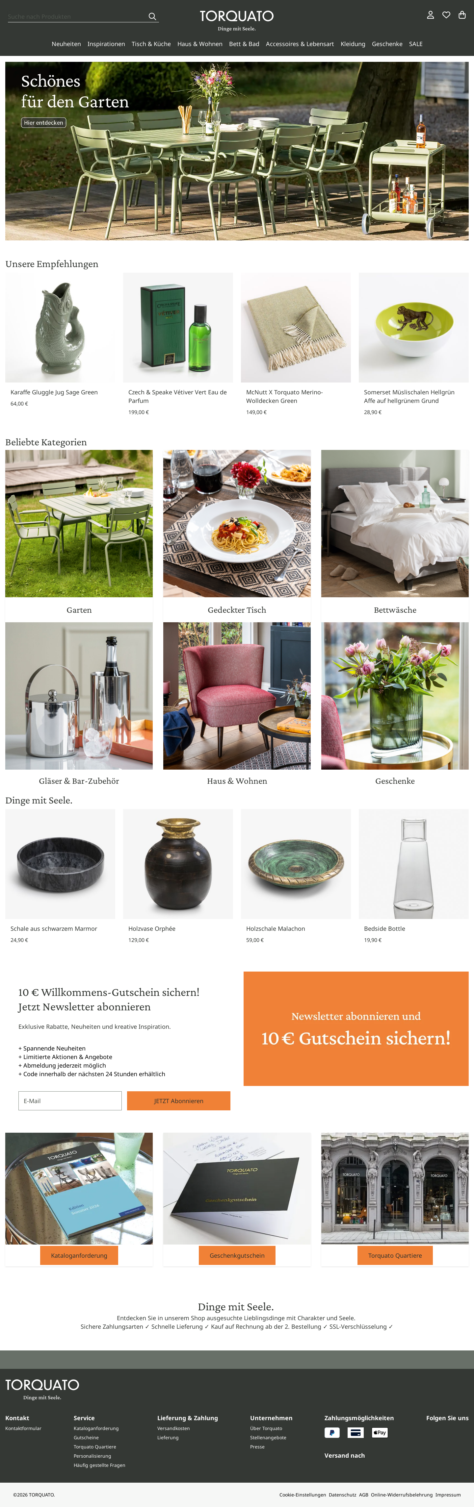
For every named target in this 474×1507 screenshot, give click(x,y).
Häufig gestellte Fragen (99, 1465)
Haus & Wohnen (200, 44)
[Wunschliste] (446, 15)
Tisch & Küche (151, 44)
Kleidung (353, 44)
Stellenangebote (268, 1437)
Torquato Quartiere (395, 1255)
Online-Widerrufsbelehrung (402, 1495)
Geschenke (387, 44)
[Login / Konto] (430, 15)
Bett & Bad (244, 44)
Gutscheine (86, 1437)
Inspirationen (106, 44)
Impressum (448, 1495)
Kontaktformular (23, 1428)
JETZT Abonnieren (178, 1101)
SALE (416, 44)
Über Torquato (266, 1428)
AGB (363, 1495)
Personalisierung (92, 1456)
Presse (257, 1447)
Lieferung (168, 1437)
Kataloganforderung (79, 1255)
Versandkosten (173, 1428)
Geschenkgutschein (237, 1255)
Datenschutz (342, 1495)
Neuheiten (66, 44)
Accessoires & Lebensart (300, 44)
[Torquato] (237, 21)
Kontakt (17, 1418)
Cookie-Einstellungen (302, 1495)
